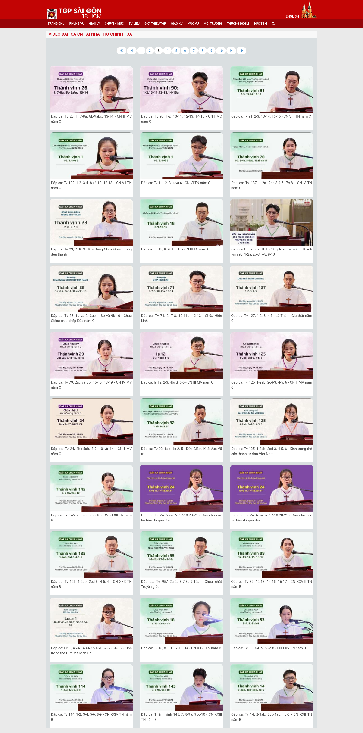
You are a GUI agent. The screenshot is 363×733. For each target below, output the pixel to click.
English (292, 16)
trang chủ (56, 23)
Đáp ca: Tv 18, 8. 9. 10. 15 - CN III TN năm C (175, 249)
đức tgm (260, 23)
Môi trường (213, 23)
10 (221, 51)
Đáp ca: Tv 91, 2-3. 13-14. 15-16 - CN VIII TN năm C (271, 116)
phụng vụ (76, 23)
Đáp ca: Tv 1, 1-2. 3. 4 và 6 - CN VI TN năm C (175, 183)
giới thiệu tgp (155, 23)
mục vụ (193, 23)
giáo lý (94, 23)
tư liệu (134, 23)
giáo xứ (177, 23)
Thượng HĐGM (238, 23)
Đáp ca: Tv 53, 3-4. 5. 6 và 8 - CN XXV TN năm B (268, 648)
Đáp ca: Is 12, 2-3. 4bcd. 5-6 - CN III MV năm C (177, 382)
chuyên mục (114, 23)
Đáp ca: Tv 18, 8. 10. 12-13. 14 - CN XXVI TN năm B (181, 648)
